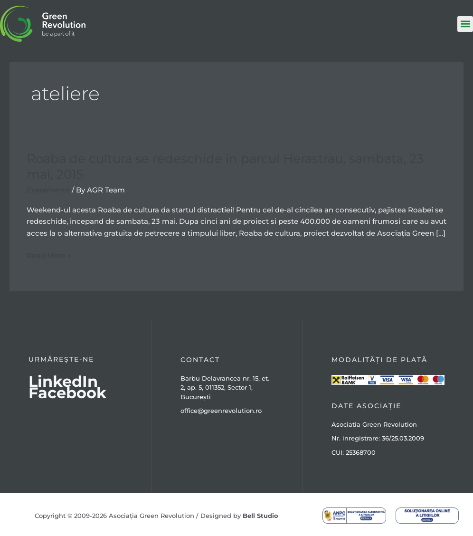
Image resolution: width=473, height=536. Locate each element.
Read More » (49, 255)
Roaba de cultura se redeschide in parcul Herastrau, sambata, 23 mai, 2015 (225, 166)
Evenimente (48, 188)
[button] (465, 24)
